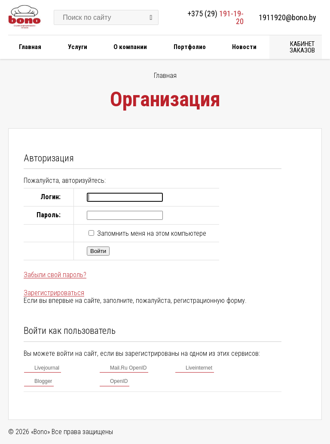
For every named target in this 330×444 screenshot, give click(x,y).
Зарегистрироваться (54, 293)
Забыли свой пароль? (55, 275)
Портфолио (190, 47)
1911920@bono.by (287, 17)
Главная (30, 47)
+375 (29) (215, 17)
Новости (244, 47)
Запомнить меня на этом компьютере (150, 233)
